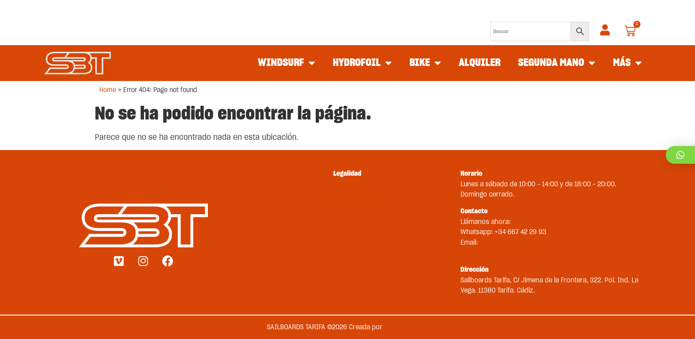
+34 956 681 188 (537, 221)
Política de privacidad (347, 221)
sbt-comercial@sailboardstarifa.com (515, 252)
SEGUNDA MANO (556, 63)
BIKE (425, 63)
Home (107, 90)
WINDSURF (286, 63)
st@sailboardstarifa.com (516, 242)
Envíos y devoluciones (347, 184)
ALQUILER (479, 63)
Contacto (347, 248)
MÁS (627, 63)
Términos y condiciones (347, 194)
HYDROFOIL (362, 63)
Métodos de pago (347, 204)
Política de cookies (347, 231)
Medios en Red (406, 327)
